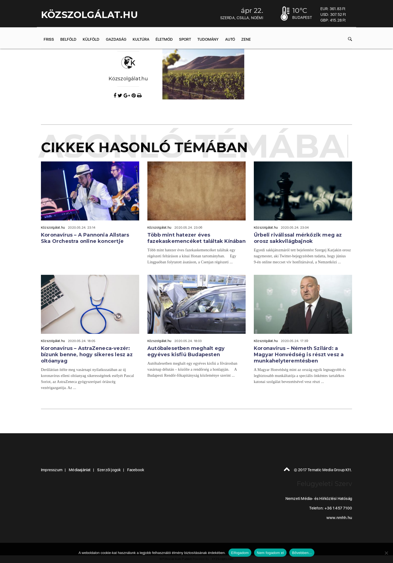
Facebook (135, 470)
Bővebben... (302, 553)
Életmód (164, 39)
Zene (246, 39)
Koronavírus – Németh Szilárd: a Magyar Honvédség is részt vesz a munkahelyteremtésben (299, 354)
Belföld (68, 39)
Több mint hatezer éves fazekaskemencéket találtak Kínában (196, 238)
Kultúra (141, 39)
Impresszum (51, 470)
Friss (49, 39)
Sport (185, 39)
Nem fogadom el (270, 553)
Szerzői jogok (109, 470)
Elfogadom (240, 553)
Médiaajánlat (80, 470)
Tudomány (208, 39)
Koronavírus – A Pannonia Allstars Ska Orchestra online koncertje (85, 238)
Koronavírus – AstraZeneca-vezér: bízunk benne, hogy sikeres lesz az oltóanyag (87, 354)
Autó (230, 39)
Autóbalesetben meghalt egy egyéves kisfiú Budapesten (186, 351)
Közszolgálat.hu (128, 79)
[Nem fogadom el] (386, 553)
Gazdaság (116, 39)
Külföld (91, 39)
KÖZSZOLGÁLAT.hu (89, 14)
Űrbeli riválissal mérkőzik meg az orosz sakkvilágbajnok (298, 238)
